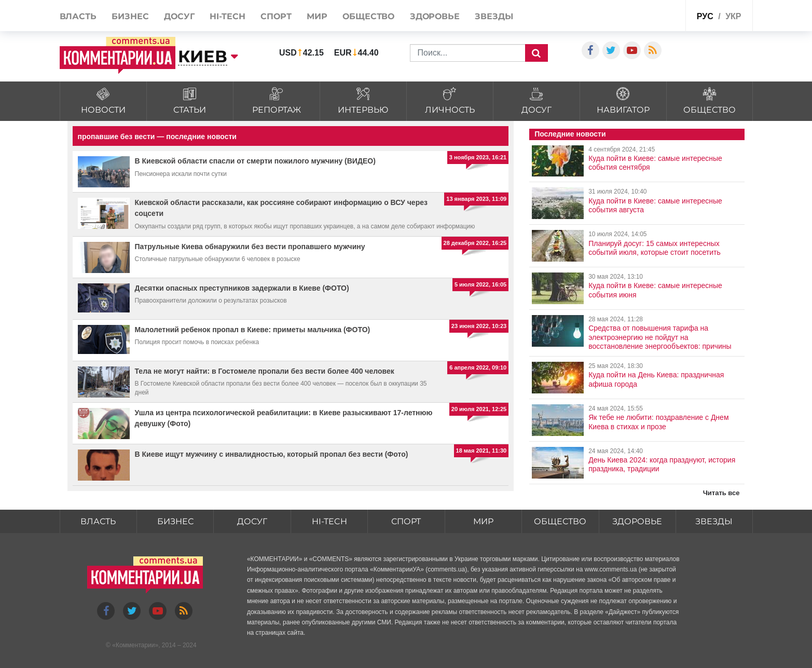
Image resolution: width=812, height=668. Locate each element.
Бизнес (130, 16)
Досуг (179, 16)
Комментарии (135, 645)
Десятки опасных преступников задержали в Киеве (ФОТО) (242, 288)
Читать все (721, 493)
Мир (317, 16)
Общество (368, 16)
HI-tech (227, 16)
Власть (78, 16)
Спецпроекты (651, 14)
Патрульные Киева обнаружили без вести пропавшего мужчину (250, 246)
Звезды (494, 16)
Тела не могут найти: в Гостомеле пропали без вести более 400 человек (264, 371)
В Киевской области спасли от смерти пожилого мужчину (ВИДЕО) (255, 161)
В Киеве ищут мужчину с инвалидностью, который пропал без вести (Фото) (271, 454)
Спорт (276, 16)
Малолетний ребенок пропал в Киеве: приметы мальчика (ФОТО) (252, 329)
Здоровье (435, 16)
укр (733, 16)
